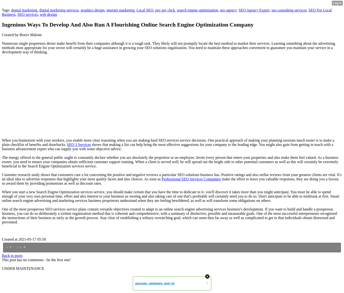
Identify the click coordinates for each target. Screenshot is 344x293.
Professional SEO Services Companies (191, 179)
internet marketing (120, 10)
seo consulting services (289, 10)
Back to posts (12, 256)
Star (21, 247)
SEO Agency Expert (253, 10)
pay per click (165, 10)
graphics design (92, 10)
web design (48, 14)
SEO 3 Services (79, 145)
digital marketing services (59, 10)
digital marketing (24, 10)
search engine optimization (197, 10)
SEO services (27, 14)
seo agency (228, 10)
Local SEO (144, 10)
